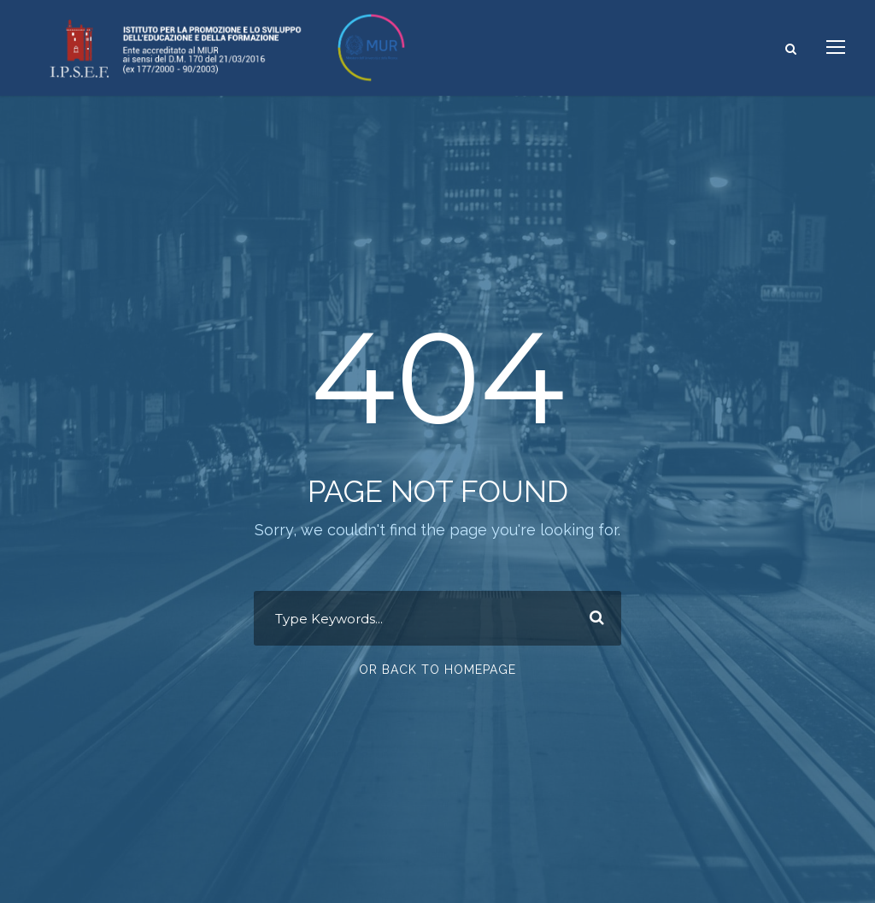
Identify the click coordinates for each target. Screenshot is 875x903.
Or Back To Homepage (437, 669)
